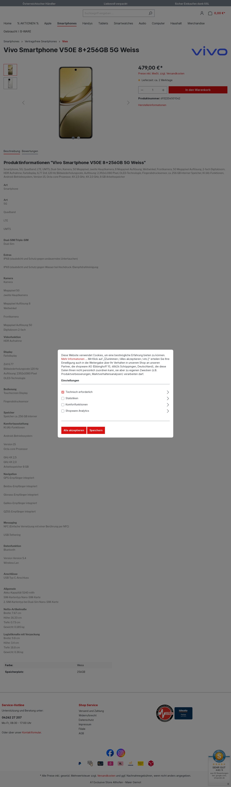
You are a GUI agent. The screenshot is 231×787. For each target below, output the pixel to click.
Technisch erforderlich (79, 393)
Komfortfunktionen (77, 405)
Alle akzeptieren (74, 431)
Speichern (96, 431)
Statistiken (72, 399)
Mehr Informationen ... (74, 360)
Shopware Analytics (77, 412)
